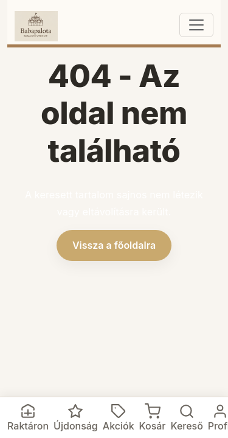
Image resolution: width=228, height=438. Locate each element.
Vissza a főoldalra (114, 245)
